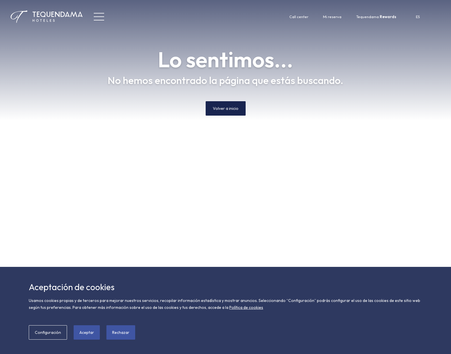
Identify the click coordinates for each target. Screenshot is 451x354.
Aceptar (86, 332)
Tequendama (376, 16)
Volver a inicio (225, 108)
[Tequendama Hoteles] (36, 16)
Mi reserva (332, 16)
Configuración (48, 332)
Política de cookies (246, 307)
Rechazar (120, 332)
